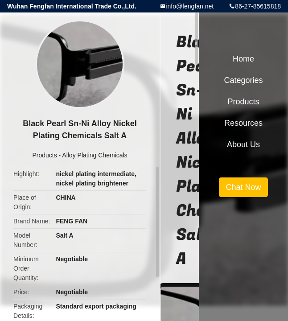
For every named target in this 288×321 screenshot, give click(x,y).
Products (44, 155)
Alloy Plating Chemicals (94, 155)
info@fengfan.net (190, 6)
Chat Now (243, 187)
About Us (243, 144)
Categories (243, 80)
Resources (243, 123)
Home (243, 58)
